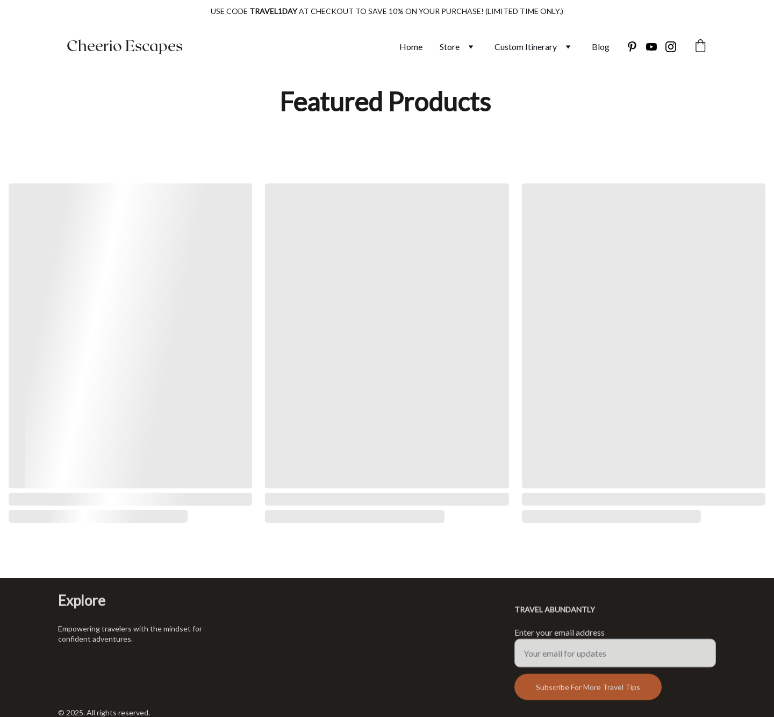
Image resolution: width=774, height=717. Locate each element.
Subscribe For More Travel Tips (588, 690)
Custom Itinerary (525, 46)
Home (410, 46)
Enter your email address (559, 636)
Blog (601, 46)
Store (450, 46)
